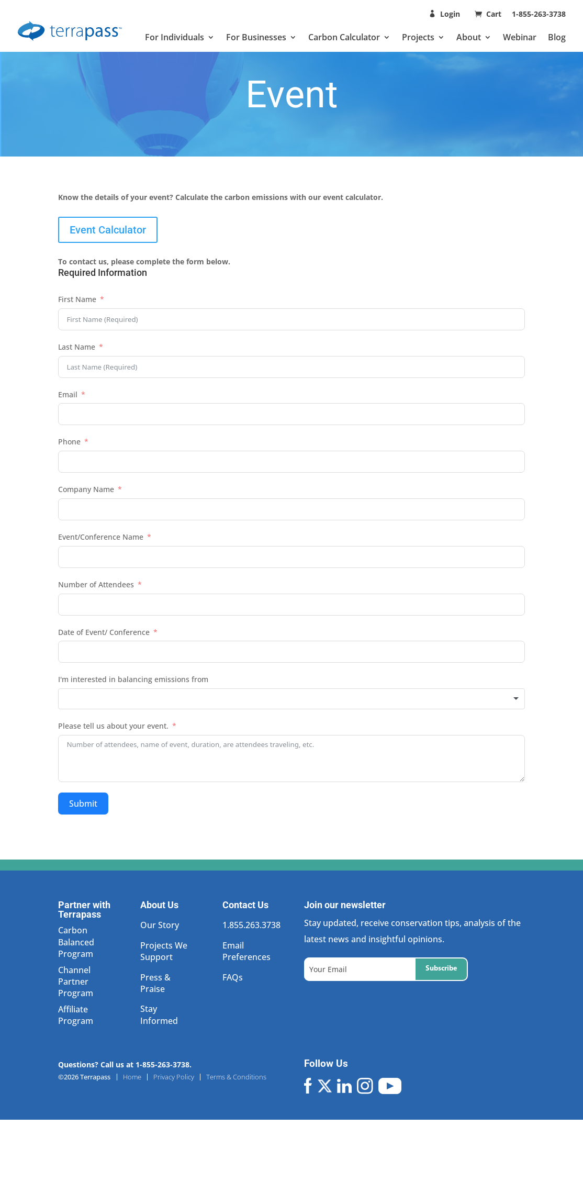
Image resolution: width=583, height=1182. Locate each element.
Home (132, 1077)
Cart (494, 14)
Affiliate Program (75, 1015)
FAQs (232, 977)
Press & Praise (155, 983)
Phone (69, 442)
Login (450, 14)
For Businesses (256, 37)
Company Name (86, 489)
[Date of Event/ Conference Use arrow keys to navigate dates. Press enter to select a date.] (291, 652)
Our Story (159, 925)
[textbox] (291, 699)
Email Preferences (246, 951)
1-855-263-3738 (539, 14)
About (468, 37)
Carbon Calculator (344, 37)
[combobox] (291, 698)
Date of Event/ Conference (104, 632)
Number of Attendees (96, 584)
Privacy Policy (173, 1077)
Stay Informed (159, 1014)
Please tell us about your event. (113, 726)
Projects (418, 37)
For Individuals (174, 37)
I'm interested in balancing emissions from (133, 679)
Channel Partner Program (75, 981)
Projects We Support (163, 951)
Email (67, 394)
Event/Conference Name (100, 537)
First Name (77, 299)
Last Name (76, 347)
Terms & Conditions (236, 1077)
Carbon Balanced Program (76, 942)
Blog (557, 37)
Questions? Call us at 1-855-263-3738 (123, 1064)
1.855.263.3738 (251, 925)
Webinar (519, 37)
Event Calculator (108, 230)
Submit (83, 803)
